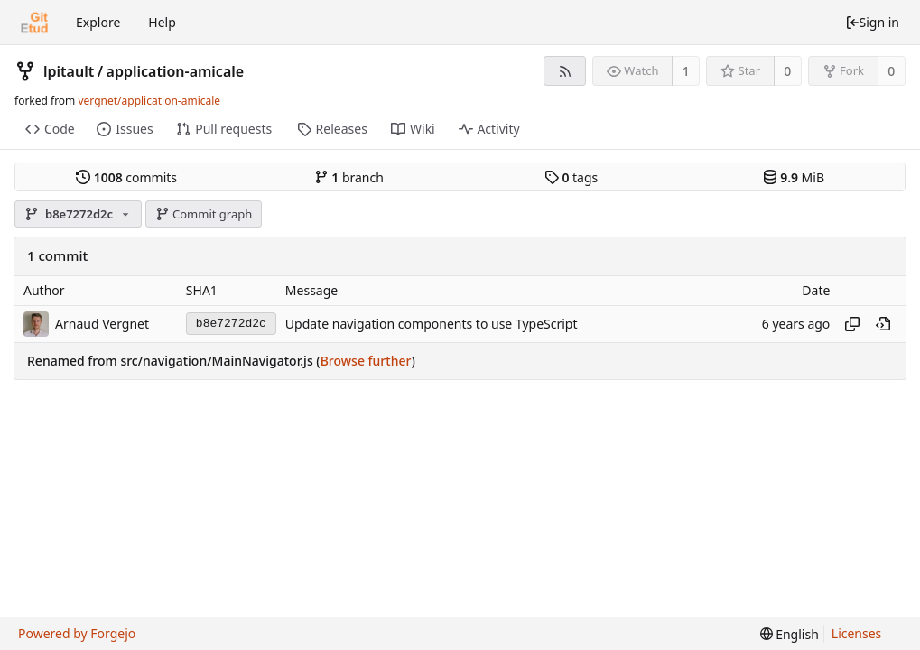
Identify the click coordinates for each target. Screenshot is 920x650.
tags (571, 177)
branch (349, 177)
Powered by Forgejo (76, 633)
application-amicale (176, 71)
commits (126, 177)
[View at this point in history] (883, 324)
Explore (98, 22)
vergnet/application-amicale (149, 100)
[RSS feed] (565, 71)
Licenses (857, 633)
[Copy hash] (852, 324)
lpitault (68, 71)
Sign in (872, 22)
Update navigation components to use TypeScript (431, 323)
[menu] (789, 634)
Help (162, 22)
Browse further (366, 360)
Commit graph (204, 214)
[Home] (34, 22)
